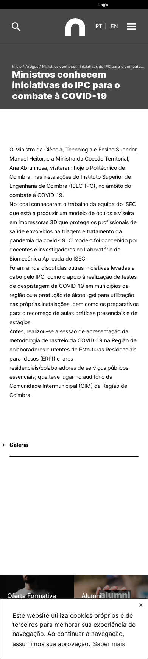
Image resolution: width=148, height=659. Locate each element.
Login (103, 4)
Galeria (18, 445)
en (114, 26)
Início (17, 66)
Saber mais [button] (109, 644)
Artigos (31, 66)
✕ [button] (141, 605)
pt (98, 26)
